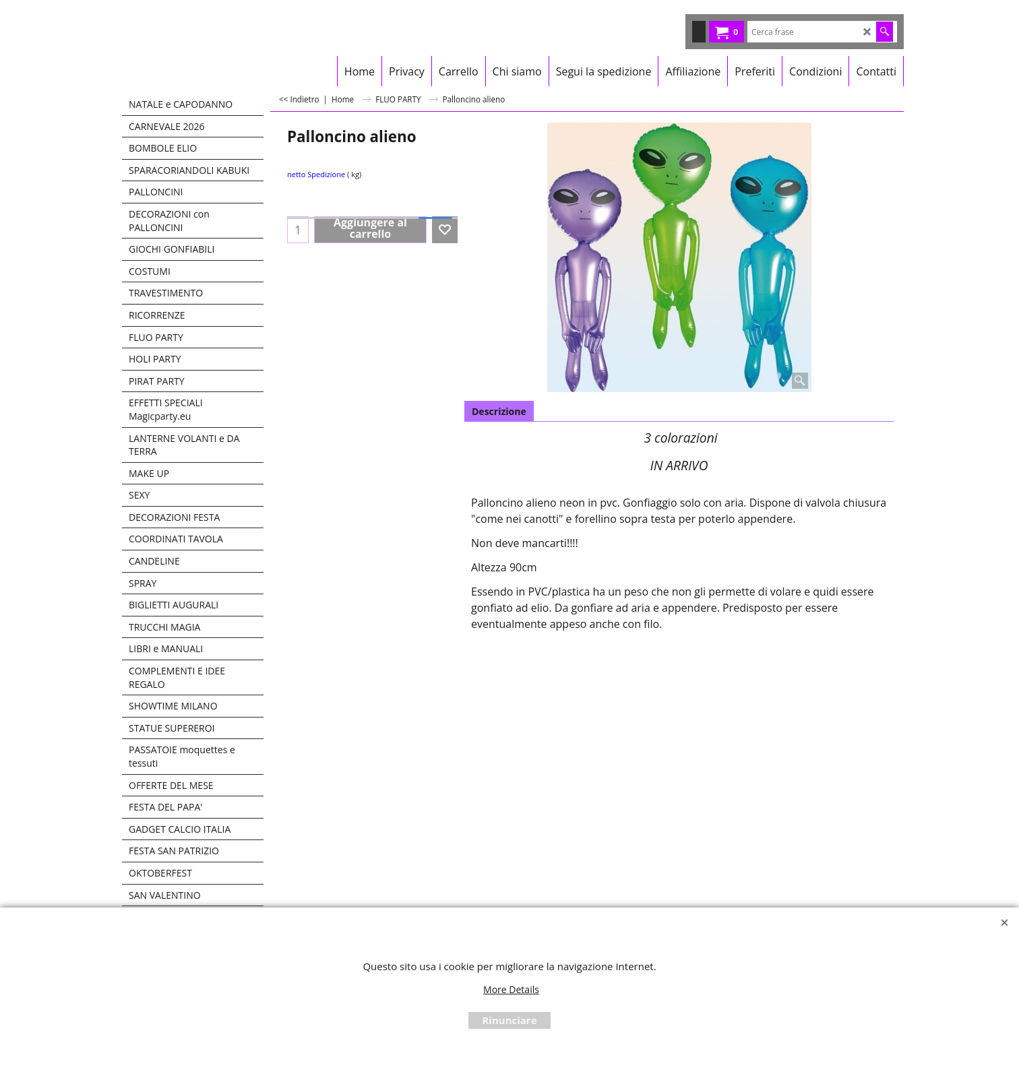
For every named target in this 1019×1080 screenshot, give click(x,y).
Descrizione (499, 411)
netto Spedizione (316, 174)
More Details (511, 989)
